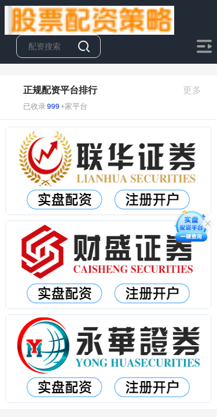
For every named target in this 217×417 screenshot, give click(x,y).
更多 (197, 90)
